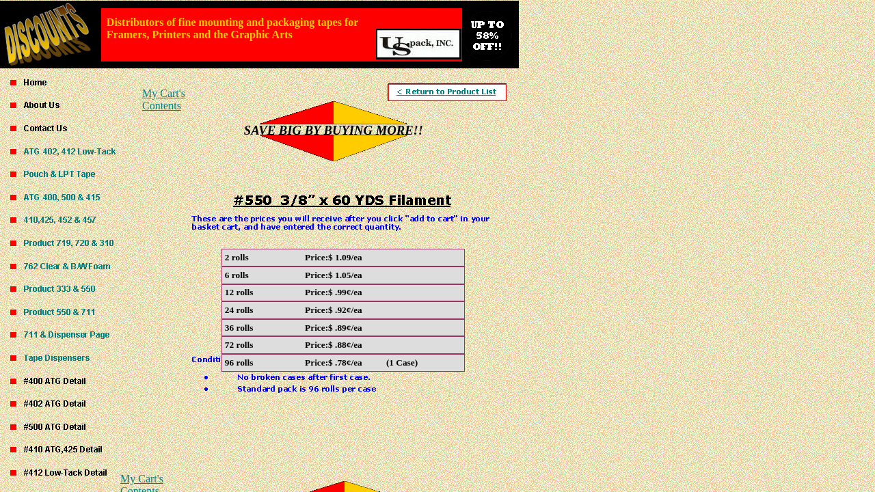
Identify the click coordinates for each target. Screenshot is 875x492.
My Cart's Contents (163, 99)
